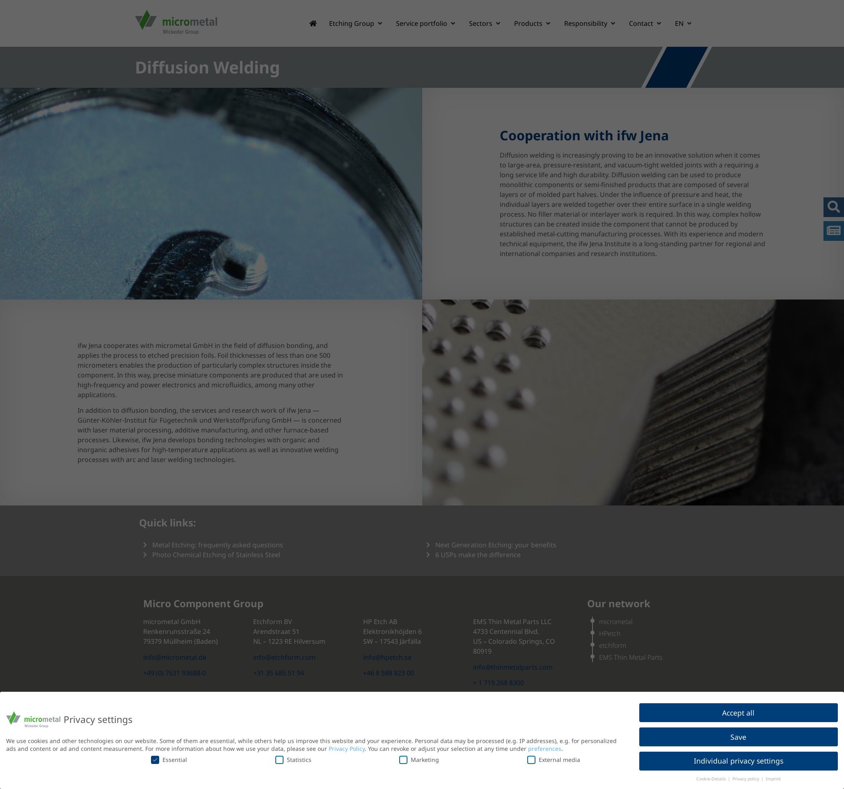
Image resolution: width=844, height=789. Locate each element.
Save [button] (738, 737)
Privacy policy (746, 779)
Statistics (293, 760)
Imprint (773, 779)
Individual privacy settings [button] (738, 761)
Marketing (419, 760)
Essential (169, 760)
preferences (544, 748)
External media (553, 760)
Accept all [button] (738, 713)
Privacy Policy (347, 748)
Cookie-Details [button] (711, 779)
